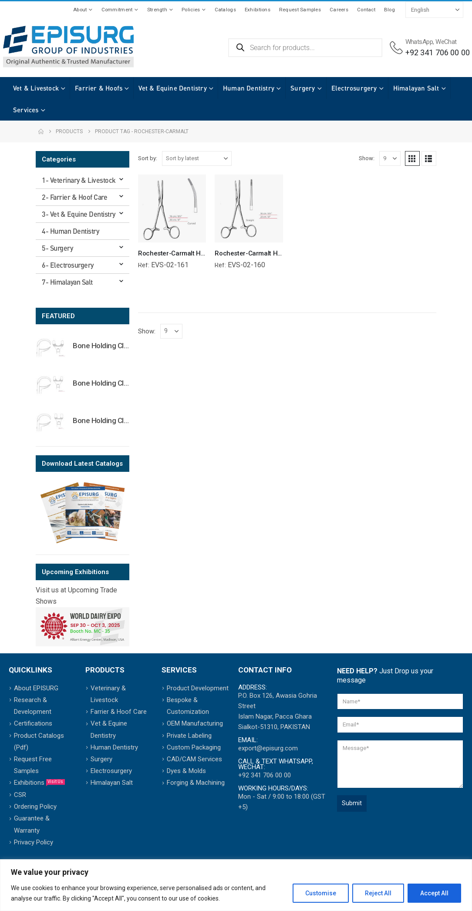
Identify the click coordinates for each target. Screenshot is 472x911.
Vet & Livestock (36, 88)
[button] (412, 158)
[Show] (390, 158)
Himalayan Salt (36, 110)
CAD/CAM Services (194, 759)
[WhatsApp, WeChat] (430, 48)
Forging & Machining (196, 783)
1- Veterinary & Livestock (79, 180)
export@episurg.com (268, 748)
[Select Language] (434, 10)
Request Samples (300, 10)
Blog (389, 10)
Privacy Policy (33, 842)
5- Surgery (57, 248)
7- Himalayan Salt (67, 282)
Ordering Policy (35, 806)
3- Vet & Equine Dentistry (78, 214)
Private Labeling (189, 736)
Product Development (198, 688)
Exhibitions (257, 10)
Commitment (117, 10)
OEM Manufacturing (195, 723)
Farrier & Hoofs (98, 88)
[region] (236, 885)
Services (88, 110)
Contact (366, 10)
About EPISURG (36, 688)
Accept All (434, 893)
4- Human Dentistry (70, 231)
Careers (339, 10)
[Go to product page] (51, 347)
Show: (366, 158)
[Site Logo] (68, 47)
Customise (320, 893)
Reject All (378, 893)
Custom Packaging (194, 747)
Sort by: (147, 158)
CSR (20, 795)
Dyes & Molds (186, 771)
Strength (157, 10)
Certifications (33, 723)
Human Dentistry (248, 88)
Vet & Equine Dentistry (172, 88)
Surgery (302, 88)
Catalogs (225, 10)
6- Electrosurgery (68, 265)
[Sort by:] (197, 158)
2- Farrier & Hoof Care (74, 197)
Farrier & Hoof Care (119, 712)
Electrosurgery (354, 88)
